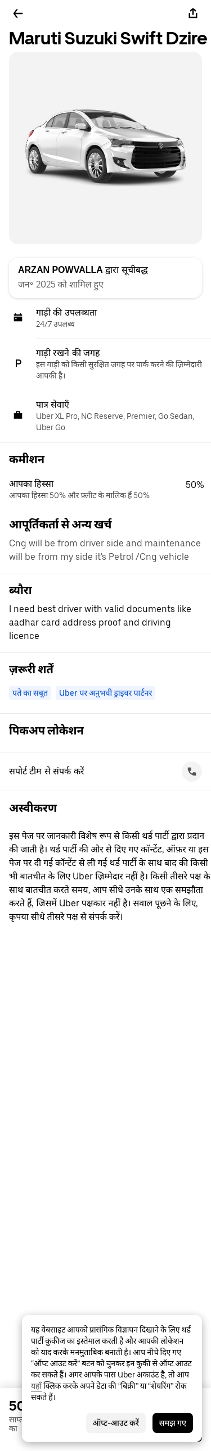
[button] (110, 490)
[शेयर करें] (192, 13)
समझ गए (172, 1422)
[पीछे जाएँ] (18, 13)
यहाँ (36, 1385)
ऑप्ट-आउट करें (116, 1422)
